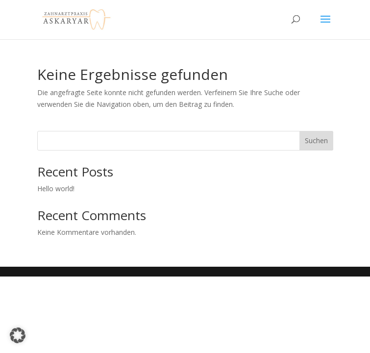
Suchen (316, 140)
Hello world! (55, 188)
